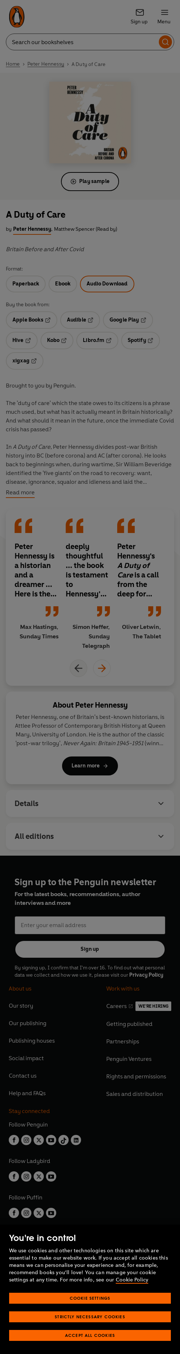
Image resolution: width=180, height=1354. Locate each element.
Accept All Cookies (90, 1335)
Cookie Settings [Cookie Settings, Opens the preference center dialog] (90, 1298)
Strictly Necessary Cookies (90, 1316)
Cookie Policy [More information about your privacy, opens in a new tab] (132, 1280)
